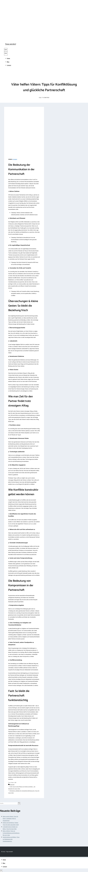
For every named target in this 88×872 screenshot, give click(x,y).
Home (8, 58)
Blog (8, 62)
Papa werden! (10, 44)
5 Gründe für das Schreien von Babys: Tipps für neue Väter (10, 828)
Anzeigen (15, 159)
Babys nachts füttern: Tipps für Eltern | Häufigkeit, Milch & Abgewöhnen (10, 819)
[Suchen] (19, 803)
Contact (9, 65)
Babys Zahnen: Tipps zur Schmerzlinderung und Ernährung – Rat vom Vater (11, 833)
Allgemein (11, 785)
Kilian (40, 98)
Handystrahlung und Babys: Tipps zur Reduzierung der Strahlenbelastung (11, 839)
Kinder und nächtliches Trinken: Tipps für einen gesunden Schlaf (11, 824)
